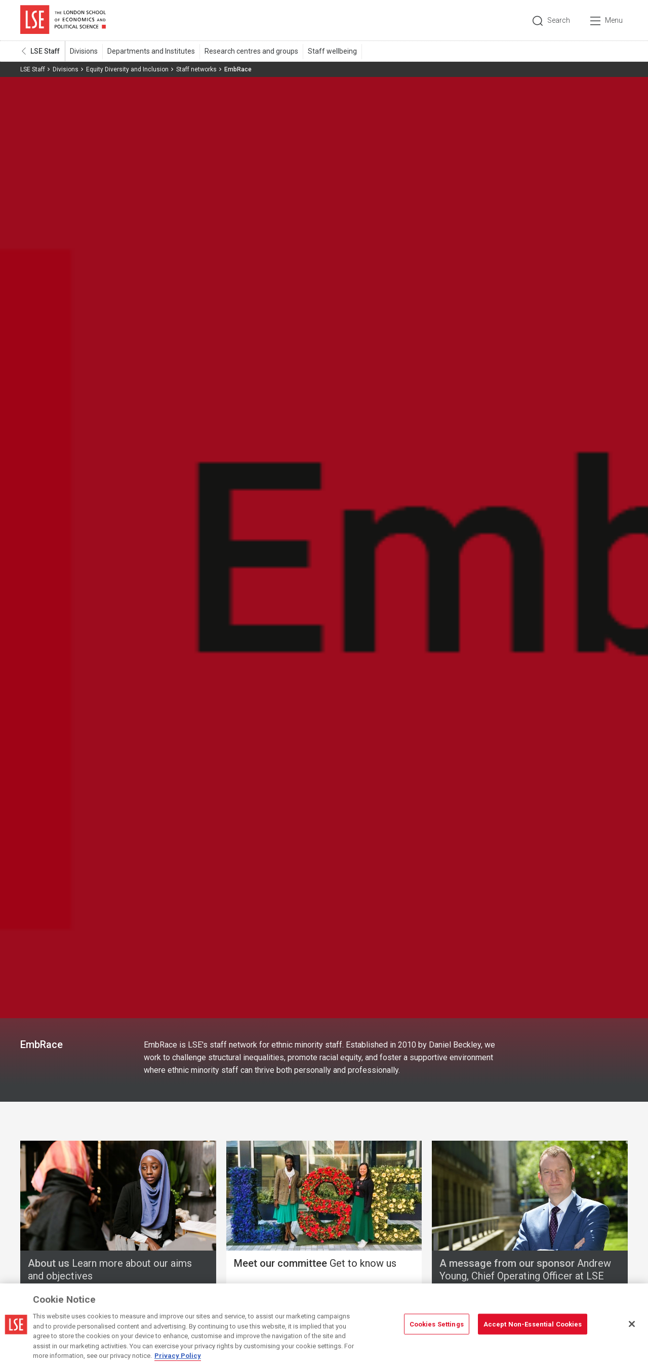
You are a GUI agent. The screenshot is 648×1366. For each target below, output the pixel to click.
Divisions (84, 51)
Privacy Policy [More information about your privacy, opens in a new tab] (177, 1355)
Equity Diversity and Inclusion (127, 69)
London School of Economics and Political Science (63, 20)
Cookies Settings (437, 1324)
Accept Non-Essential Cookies (532, 1324)
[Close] (632, 1324)
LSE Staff (45, 51)
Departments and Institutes (151, 51)
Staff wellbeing (332, 51)
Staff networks (196, 69)
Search (558, 20)
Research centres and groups (251, 51)
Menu (614, 20)
